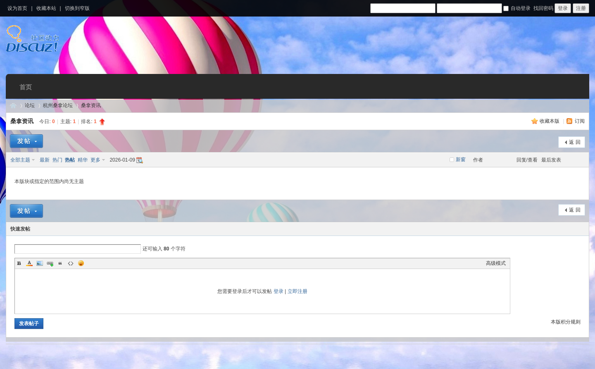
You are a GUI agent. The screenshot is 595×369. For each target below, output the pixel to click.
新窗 (461, 159)
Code (71, 263)
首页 (25, 86)
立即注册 (297, 291)
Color (29, 263)
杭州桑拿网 (13, 106)
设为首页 (17, 8)
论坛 (30, 105)
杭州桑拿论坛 (58, 105)
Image (40, 263)
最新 (45, 160)
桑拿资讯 (91, 105)
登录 (278, 291)
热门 (57, 160)
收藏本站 (46, 8)
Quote (60, 263)
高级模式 (496, 263)
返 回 (574, 142)
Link (50, 263)
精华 (83, 160)
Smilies (81, 263)
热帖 (70, 160)
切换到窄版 (77, 8)
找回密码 (543, 8)
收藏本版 (550, 121)
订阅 (580, 121)
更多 (95, 160)
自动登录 (517, 8)
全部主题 (20, 160)
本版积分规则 (566, 322)
